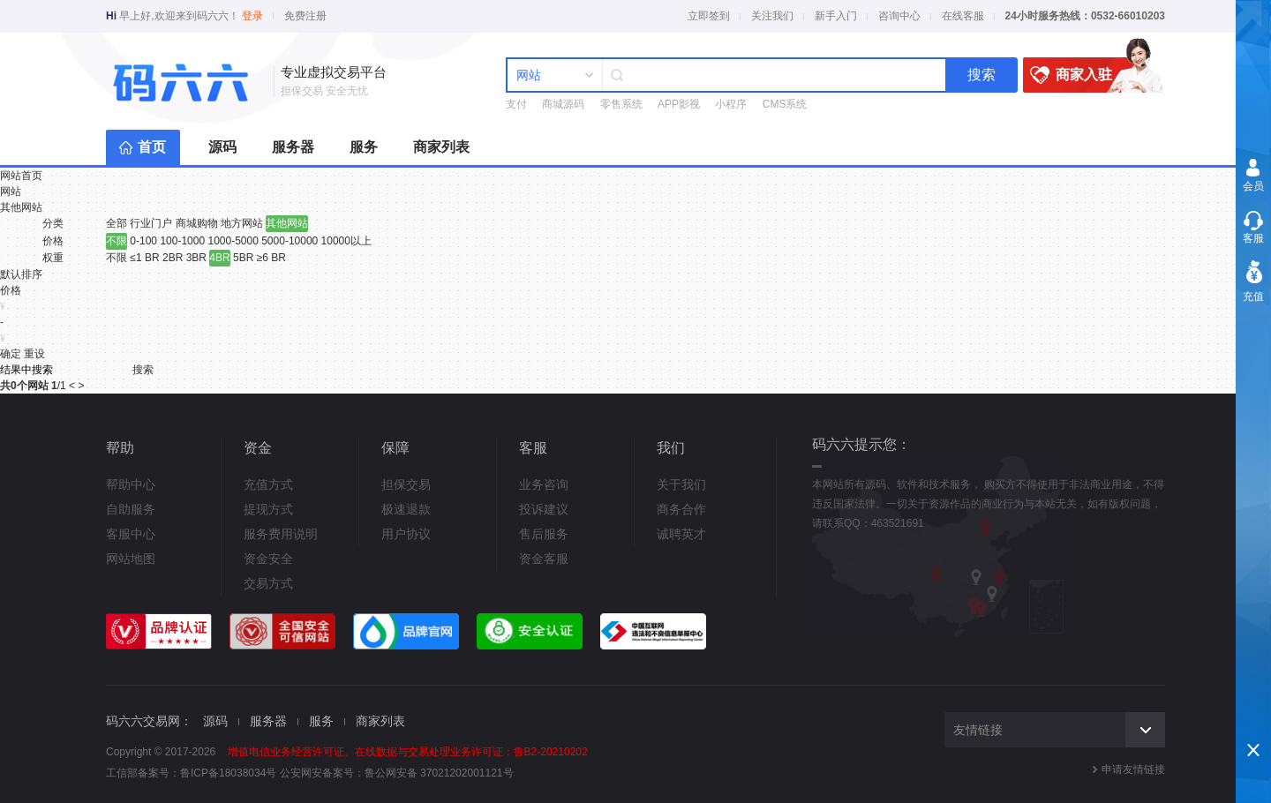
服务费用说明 (281, 534)
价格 (53, 241)
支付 (516, 104)
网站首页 (21, 175)
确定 (10, 354)
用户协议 (406, 534)
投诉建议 (543, 509)
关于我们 (681, 484)
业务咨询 (543, 484)
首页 (152, 146)
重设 (34, 354)
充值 (1253, 296)
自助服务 (130, 509)
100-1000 (182, 241)
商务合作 (681, 509)
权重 (53, 257)
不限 (116, 241)
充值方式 (268, 484)
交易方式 (268, 583)
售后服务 (543, 534)
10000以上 (346, 241)
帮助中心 (130, 484)
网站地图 (130, 559)
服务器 (293, 146)
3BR (196, 257)
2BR (172, 257)
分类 (53, 223)
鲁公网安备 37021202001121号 (439, 773)
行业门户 (151, 223)
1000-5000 (232, 241)
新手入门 (836, 16)
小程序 (731, 104)
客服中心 (130, 534)
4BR (219, 257)
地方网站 (242, 223)
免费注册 (305, 16)
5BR (243, 257)
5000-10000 (289, 241)
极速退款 (406, 509)
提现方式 (268, 509)
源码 (222, 146)
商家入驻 (1086, 75)
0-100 (143, 241)
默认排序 (21, 274)
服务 (364, 146)
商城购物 (197, 223)
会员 (1253, 186)
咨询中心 (899, 16)
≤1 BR (144, 257)
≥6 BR (271, 257)
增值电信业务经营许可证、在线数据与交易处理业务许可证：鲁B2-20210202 (408, 752)
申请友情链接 (1133, 769)
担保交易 (406, 484)
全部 (116, 223)
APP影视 (679, 104)
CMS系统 (785, 104)
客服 (1253, 238)
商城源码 (563, 104)
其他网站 (21, 207)
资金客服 (543, 559)
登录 (252, 16)
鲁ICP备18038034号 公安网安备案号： (272, 773)
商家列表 (441, 146)
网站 (10, 191)
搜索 (981, 74)
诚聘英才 (681, 534)
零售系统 (621, 104)
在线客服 (963, 16)
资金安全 (268, 559)
